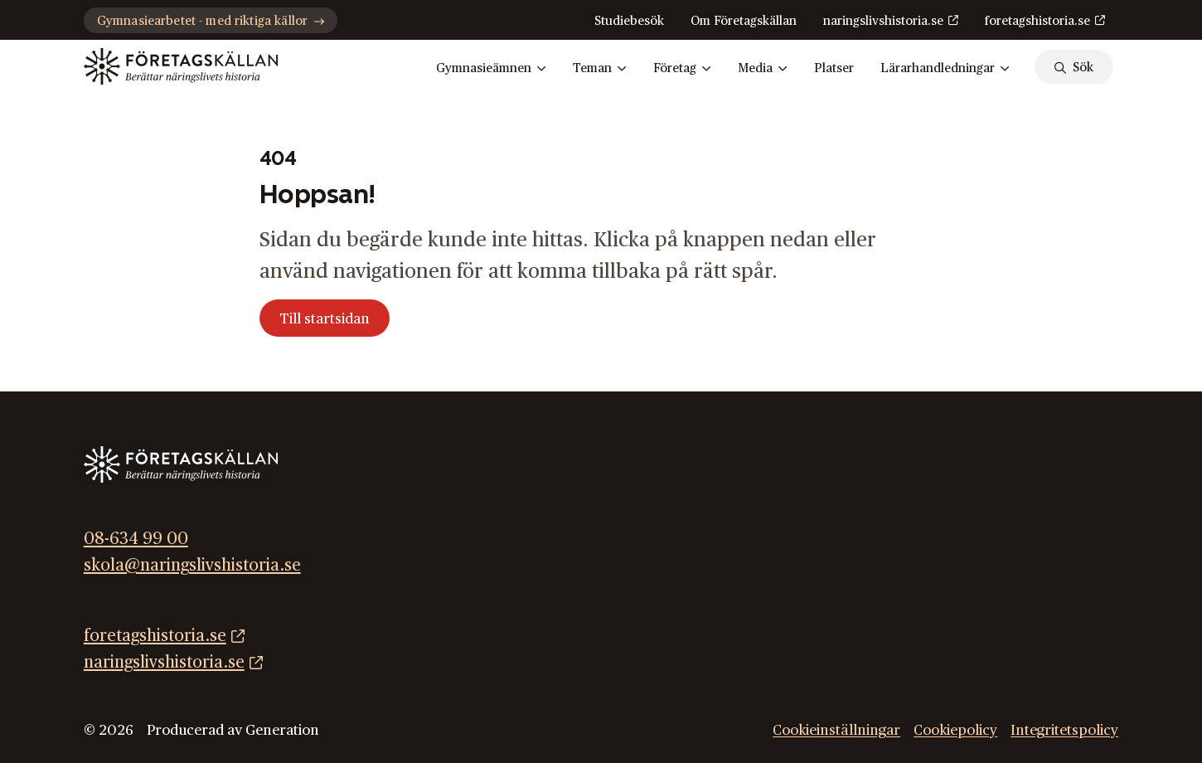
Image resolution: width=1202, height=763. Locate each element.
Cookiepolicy (955, 730)
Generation (282, 730)
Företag (682, 68)
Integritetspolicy (1064, 730)
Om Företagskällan (744, 21)
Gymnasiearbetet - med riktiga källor (210, 21)
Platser (834, 68)
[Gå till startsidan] (181, 66)
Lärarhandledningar (945, 68)
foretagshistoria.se (1037, 21)
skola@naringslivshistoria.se (192, 565)
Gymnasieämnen (491, 68)
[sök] (1074, 66)
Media (763, 68)
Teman (600, 68)
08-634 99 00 (136, 539)
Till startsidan (324, 319)
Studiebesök (629, 21)
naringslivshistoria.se (883, 21)
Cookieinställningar (836, 730)
